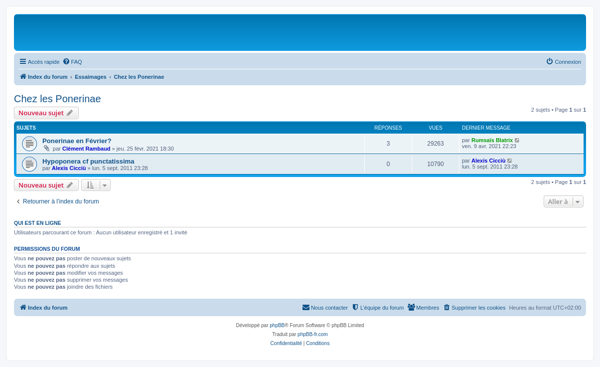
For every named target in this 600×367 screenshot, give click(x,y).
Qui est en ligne (37, 223)
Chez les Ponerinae (57, 98)
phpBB (277, 325)
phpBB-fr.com (313, 334)
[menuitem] (72, 62)
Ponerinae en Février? (77, 141)
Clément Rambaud (86, 149)
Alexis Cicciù (69, 168)
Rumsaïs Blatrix (492, 140)
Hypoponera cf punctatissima (88, 161)
